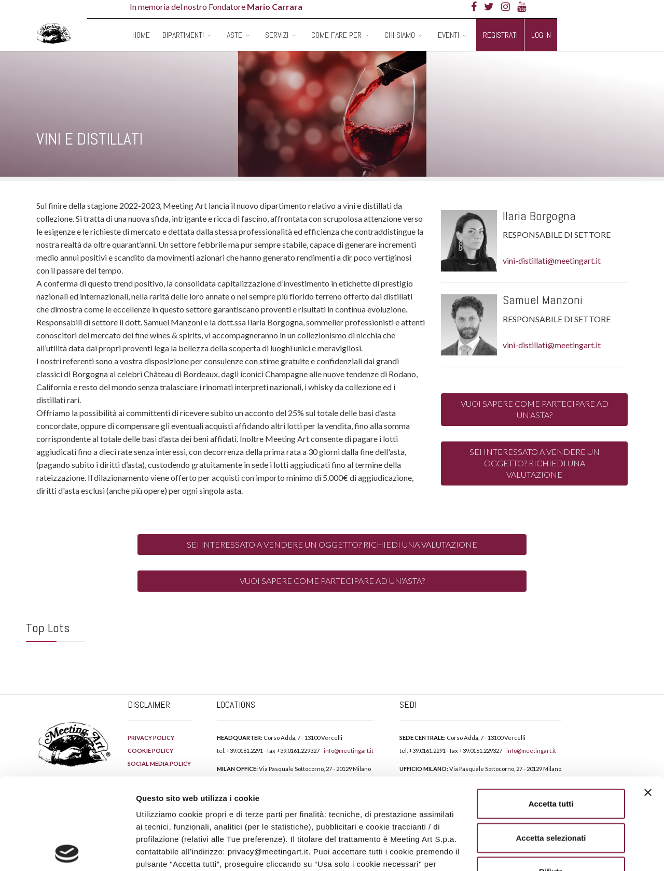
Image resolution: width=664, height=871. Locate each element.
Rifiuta (551, 780)
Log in (541, 35)
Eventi (448, 35)
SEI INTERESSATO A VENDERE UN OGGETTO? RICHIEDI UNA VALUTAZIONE (534, 463)
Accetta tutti (551, 712)
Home (141, 35)
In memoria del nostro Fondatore (216, 6)
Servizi (276, 35)
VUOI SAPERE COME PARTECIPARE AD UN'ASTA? (534, 409)
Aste (234, 35)
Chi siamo (399, 35)
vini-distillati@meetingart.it (552, 260)
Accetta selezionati (551, 746)
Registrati (500, 35)
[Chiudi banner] (648, 701)
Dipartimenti (183, 35)
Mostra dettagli (546, 850)
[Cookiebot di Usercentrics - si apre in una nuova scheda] (67, 851)
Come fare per (336, 35)
